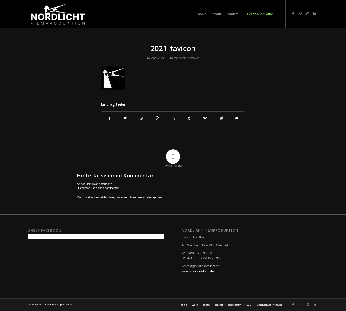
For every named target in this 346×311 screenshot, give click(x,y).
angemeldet (99, 197)
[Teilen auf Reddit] (221, 118)
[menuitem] (202, 14)
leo (197, 58)
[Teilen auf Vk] (205, 118)
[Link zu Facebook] (293, 14)
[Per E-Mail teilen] (237, 118)
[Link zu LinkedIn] (314, 14)
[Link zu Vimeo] (300, 14)
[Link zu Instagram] (307, 14)
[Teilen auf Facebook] (109, 118)
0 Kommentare (177, 58)
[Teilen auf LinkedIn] (173, 118)
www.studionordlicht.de (198, 271)
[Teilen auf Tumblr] (189, 118)
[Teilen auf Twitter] (125, 118)
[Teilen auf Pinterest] (157, 118)
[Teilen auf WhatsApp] (141, 118)
